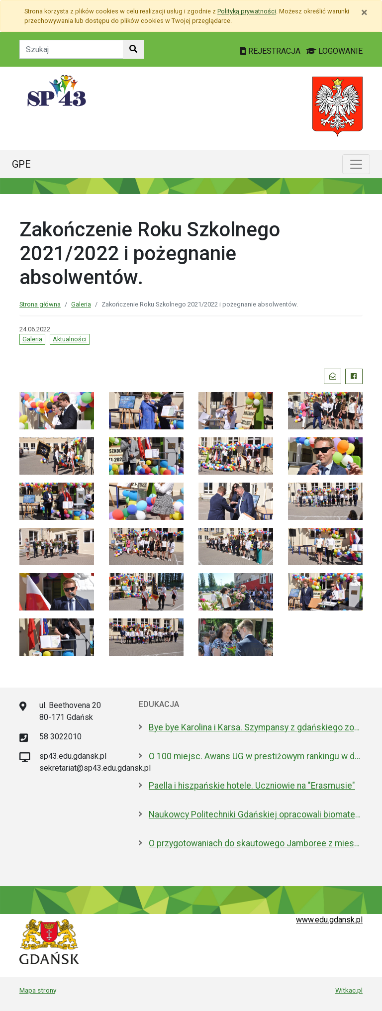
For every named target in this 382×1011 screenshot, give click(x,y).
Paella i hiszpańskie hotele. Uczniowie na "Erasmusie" (252, 786)
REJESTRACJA (271, 51)
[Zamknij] (364, 12)
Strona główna (40, 304)
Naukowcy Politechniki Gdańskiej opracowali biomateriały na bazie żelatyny (256, 814)
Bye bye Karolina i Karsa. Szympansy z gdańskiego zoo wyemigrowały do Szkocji (256, 727)
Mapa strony (37, 990)
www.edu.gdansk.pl (329, 919)
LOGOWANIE (334, 51)
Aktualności (70, 339)
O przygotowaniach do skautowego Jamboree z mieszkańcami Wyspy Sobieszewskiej (256, 843)
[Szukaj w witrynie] (133, 49)
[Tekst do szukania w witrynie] (71, 49)
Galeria (81, 304)
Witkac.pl (349, 990)
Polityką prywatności (246, 11)
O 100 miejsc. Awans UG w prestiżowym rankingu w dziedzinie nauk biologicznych (256, 756)
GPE (21, 164)
